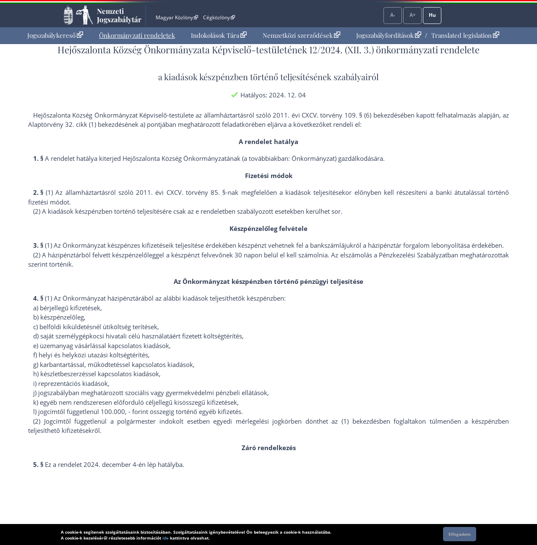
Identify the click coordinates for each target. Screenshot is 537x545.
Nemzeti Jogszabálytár (119, 15)
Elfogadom (459, 534)
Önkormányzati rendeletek (137, 35)
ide (165, 538)
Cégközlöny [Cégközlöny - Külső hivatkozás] (219, 17)
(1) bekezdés (360, 421)
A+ (412, 14)
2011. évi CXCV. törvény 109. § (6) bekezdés (336, 115)
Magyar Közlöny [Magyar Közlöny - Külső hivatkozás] (177, 17)
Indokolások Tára (219, 35)
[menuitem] (55, 35)
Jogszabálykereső (55, 35)
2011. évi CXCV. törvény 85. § (181, 192)
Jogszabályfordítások (388, 35)
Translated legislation (465, 35)
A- (392, 14)
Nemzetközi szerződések (301, 35)
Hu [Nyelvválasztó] (432, 14)
